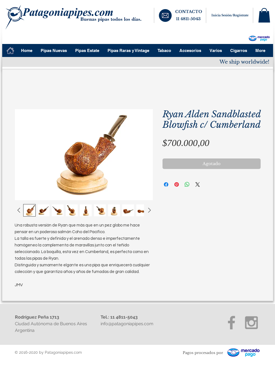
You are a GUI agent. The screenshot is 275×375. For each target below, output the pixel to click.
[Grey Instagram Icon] (251, 323)
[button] (264, 15)
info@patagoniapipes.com (127, 323)
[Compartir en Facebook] (166, 184)
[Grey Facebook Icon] (231, 323)
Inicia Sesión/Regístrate (229, 15)
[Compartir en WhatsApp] (187, 184)
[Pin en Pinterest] (176, 184)
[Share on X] (197, 184)
